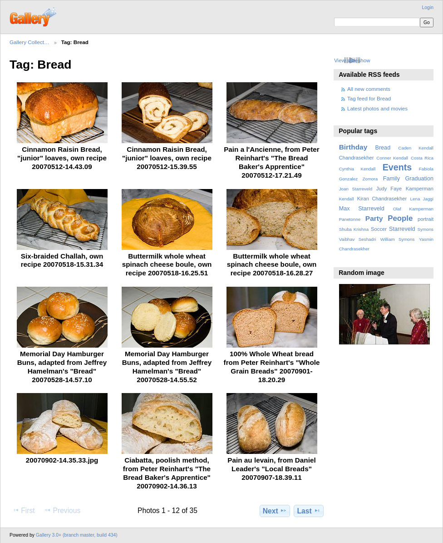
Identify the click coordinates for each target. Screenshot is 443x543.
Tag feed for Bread (369, 98)
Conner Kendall (392, 157)
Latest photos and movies (377, 108)
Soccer (379, 229)
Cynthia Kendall (357, 168)
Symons (425, 229)
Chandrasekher (356, 157)
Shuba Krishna (354, 229)
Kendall (346, 198)
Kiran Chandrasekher (382, 198)
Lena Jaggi (421, 198)
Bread (382, 147)
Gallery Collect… (29, 42)
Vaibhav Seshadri (357, 239)
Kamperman (419, 188)
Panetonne (349, 219)
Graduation (419, 178)
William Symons (397, 239)
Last (308, 511)
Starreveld (402, 229)
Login (427, 7)
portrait (425, 219)
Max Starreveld (361, 208)
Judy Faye (389, 188)
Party (374, 218)
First (23, 510)
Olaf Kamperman (413, 208)
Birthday (353, 147)
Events (397, 167)
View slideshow (352, 60)
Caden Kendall (415, 147)
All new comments (368, 89)
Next (275, 511)
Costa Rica (422, 157)
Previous (62, 510)
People (400, 218)
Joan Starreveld (355, 188)
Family (391, 178)
